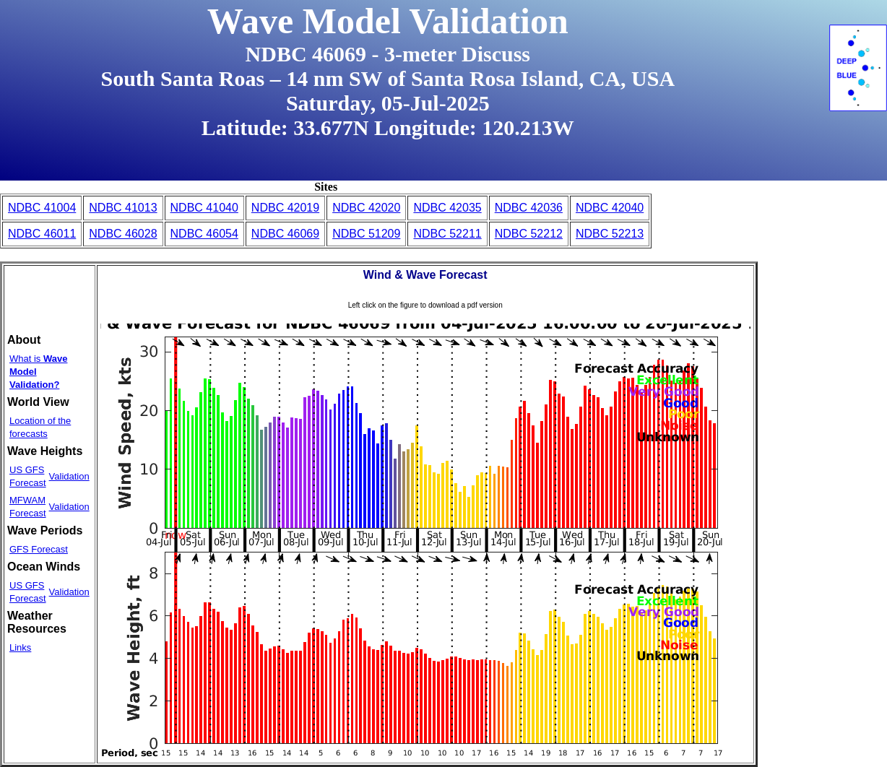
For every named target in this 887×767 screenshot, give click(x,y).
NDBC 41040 (204, 208)
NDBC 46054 (204, 234)
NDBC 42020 (366, 208)
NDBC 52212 (529, 234)
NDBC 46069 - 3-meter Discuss (388, 54)
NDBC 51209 (366, 234)
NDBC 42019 (285, 208)
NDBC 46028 (123, 234)
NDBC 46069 (285, 234)
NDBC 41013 (123, 208)
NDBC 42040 (610, 208)
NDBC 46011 (42, 234)
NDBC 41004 (42, 208)
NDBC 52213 (610, 234)
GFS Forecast (38, 549)
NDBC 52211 (447, 234)
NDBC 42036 (529, 208)
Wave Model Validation (387, 21)
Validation (69, 476)
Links (20, 647)
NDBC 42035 (447, 208)
